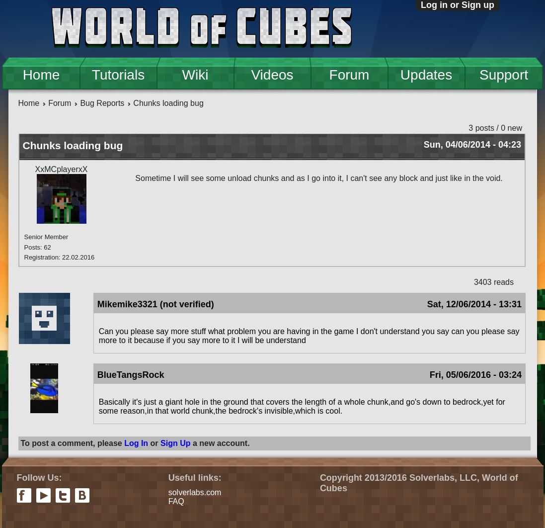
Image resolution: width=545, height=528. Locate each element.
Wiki (195, 75)
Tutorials (118, 75)
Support (503, 75)
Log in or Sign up (457, 5)
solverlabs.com (195, 492)
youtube (43, 495)
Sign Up (175, 443)
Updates (426, 75)
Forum (349, 75)
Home (41, 75)
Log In (136, 443)
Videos (272, 75)
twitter (63, 495)
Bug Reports (102, 103)
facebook (24, 495)
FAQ (176, 501)
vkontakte (82, 495)
